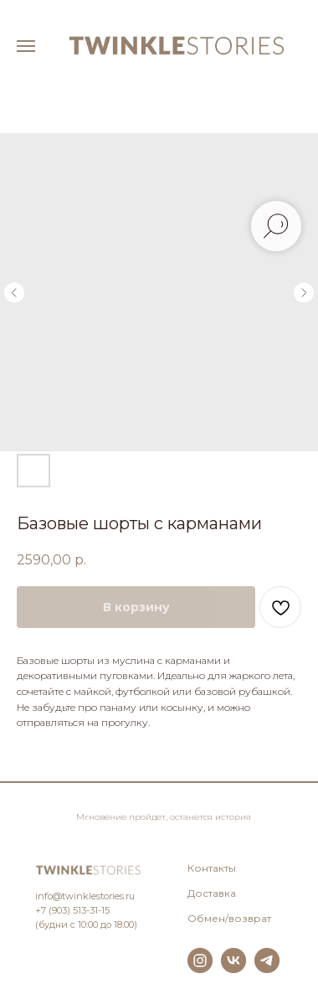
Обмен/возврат (229, 918)
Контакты (211, 868)
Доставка (211, 893)
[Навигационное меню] (26, 46)
